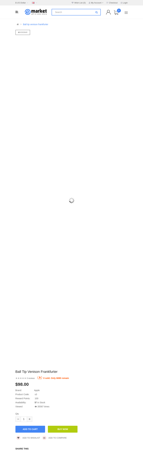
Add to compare (54, 438)
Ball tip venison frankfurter (35, 24)
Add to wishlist (28, 438)
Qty (17, 413)
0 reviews (31, 378)
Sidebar (23, 32)
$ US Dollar (22, 3)
